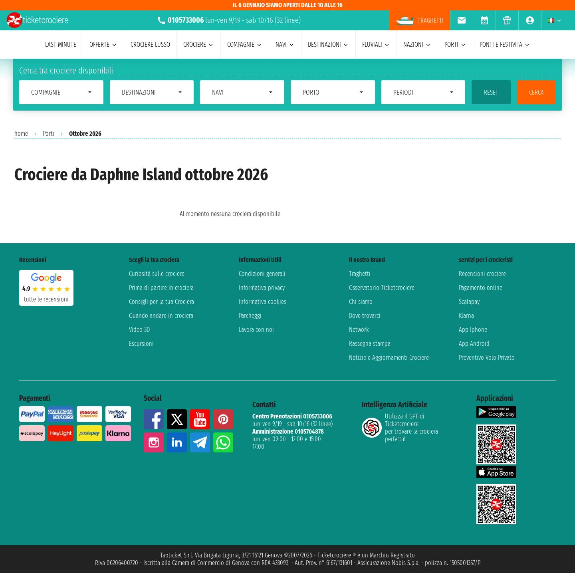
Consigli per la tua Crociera (161, 301)
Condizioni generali (262, 274)
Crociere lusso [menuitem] (150, 44)
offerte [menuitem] (103, 44)
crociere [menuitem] (198, 44)
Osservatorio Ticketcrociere (381, 287)
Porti (48, 133)
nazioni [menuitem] (417, 44)
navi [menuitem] (285, 44)
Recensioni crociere (482, 274)
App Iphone (473, 329)
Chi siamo (361, 301)
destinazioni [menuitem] (328, 44)
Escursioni (141, 343)
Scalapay (469, 301)
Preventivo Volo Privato (487, 357)
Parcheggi (250, 315)
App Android (474, 343)
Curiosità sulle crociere (156, 274)
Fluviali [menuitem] (376, 44)
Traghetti (360, 274)
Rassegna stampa (370, 343)
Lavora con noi (256, 329)
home (21, 133)
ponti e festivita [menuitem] (505, 44)
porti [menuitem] (455, 44)
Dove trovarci (365, 315)
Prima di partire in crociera (161, 287)
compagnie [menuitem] (244, 44)
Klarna (466, 315)
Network (359, 329)
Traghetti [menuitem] (420, 20)
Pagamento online (480, 287)
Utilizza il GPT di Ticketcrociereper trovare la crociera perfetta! (400, 427)
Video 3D (139, 329)
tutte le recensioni (46, 299)
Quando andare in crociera (161, 315)
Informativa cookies (262, 301)
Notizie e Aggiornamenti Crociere (389, 357)
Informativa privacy (262, 287)
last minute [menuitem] (60, 44)
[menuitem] (461, 20)
